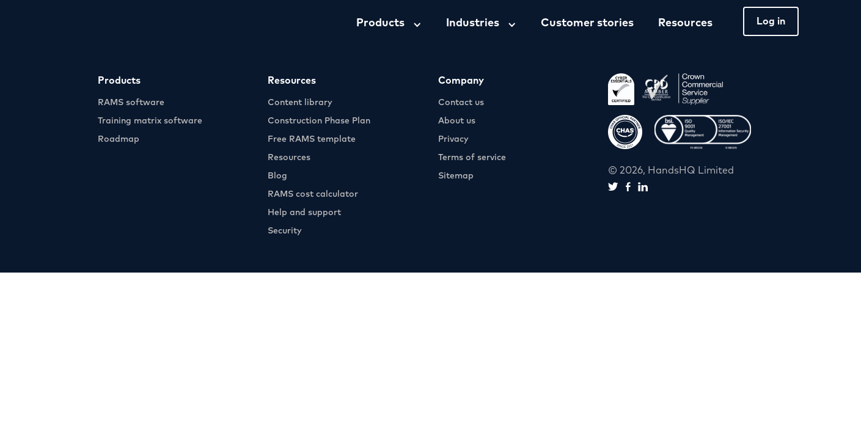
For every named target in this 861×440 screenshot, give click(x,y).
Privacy (453, 139)
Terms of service (472, 157)
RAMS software (131, 102)
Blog (277, 176)
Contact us (461, 102)
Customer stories (587, 23)
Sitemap (456, 176)
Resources (685, 23)
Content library (300, 102)
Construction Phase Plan (319, 121)
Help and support (304, 212)
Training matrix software (150, 121)
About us (456, 121)
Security (285, 231)
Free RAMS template (312, 139)
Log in (771, 21)
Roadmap (118, 139)
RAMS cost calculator (313, 194)
